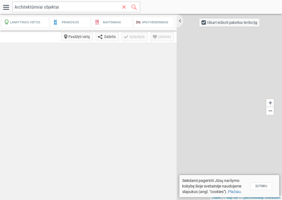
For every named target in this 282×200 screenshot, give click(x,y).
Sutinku (261, 186)
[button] (180, 21)
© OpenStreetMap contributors (260, 197)
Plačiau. (235, 191)
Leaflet (216, 197)
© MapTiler (230, 197)
